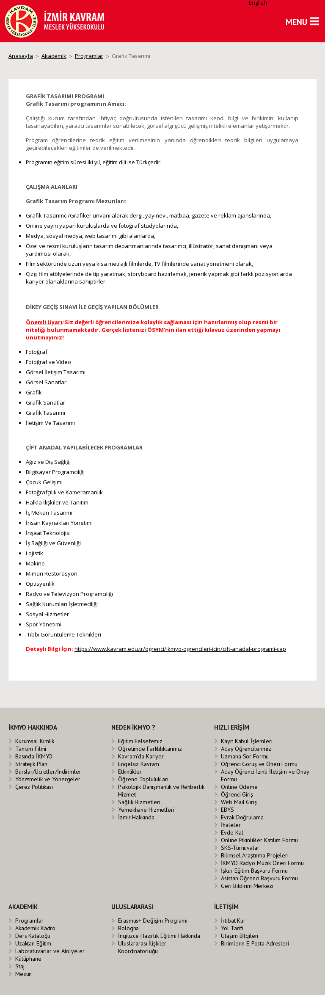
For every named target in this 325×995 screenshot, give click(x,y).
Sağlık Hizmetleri (139, 802)
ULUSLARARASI (132, 907)
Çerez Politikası (34, 787)
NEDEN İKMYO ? (133, 727)
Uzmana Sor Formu (245, 756)
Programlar (89, 56)
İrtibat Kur (233, 920)
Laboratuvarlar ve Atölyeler (50, 951)
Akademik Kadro (35, 928)
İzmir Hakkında (136, 817)
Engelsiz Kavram (138, 764)
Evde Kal (232, 832)
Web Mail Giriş (238, 802)
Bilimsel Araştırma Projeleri (254, 855)
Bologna (128, 928)
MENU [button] (296, 22)
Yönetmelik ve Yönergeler (47, 779)
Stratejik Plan (31, 764)
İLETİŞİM (226, 907)
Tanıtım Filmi (30, 748)
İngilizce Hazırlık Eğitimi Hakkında (159, 936)
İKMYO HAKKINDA (32, 727)
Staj (19, 966)
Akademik (53, 56)
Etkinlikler (130, 771)
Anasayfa (20, 56)
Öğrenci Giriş (237, 794)
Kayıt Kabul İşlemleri (246, 741)
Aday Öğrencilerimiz (246, 748)
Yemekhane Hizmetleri (146, 809)
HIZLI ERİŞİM (231, 727)
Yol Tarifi (232, 928)
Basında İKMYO (33, 756)
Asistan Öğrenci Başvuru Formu (259, 878)
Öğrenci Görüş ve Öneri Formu (259, 764)
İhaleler (230, 825)
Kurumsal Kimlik (34, 741)
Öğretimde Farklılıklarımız (150, 748)
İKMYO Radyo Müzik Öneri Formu (262, 863)
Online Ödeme (239, 787)
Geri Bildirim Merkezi (247, 886)
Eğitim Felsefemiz (140, 741)
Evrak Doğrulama (242, 817)
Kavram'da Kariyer (141, 756)
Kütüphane (28, 958)
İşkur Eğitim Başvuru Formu (254, 870)
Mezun (23, 974)
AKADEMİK (23, 907)
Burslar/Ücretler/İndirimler (48, 771)
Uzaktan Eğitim (33, 943)
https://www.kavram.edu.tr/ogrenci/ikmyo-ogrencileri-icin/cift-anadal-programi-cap (180, 649)
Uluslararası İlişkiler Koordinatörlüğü (142, 947)
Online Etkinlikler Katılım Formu (259, 840)
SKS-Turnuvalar (240, 848)
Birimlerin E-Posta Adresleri (255, 943)
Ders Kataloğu (32, 936)
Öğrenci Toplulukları (143, 779)
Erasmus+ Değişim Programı (152, 920)
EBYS (227, 809)
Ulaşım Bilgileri (239, 936)
